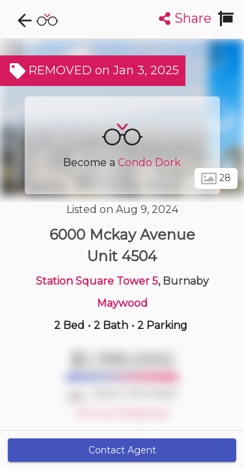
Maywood (122, 303)
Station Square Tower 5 (97, 281)
